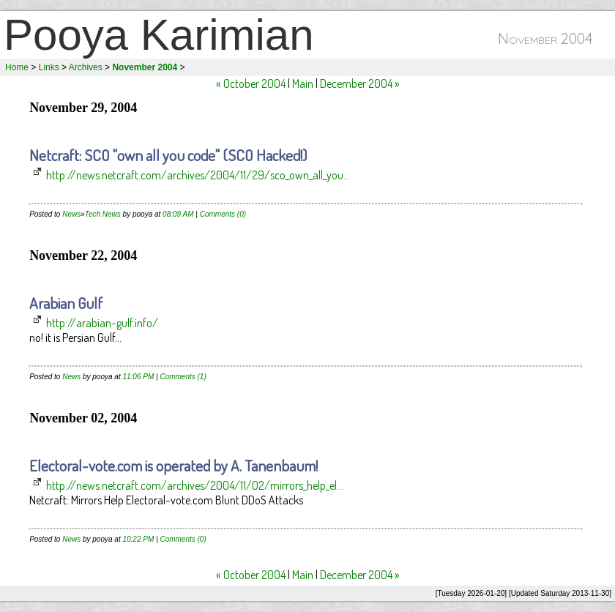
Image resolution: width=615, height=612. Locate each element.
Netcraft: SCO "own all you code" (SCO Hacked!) (168, 155)
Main (302, 83)
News (71, 214)
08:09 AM (178, 214)
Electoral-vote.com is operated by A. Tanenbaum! (173, 465)
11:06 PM (138, 377)
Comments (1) (183, 377)
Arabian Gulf (65, 303)
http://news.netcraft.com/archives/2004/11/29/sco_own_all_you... (198, 175)
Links (49, 67)
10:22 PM (138, 539)
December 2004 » (360, 83)
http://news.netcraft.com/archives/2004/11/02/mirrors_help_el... (194, 485)
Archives (85, 67)
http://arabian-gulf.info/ (102, 323)
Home (17, 67)
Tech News (103, 214)
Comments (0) (223, 214)
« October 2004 (251, 83)
